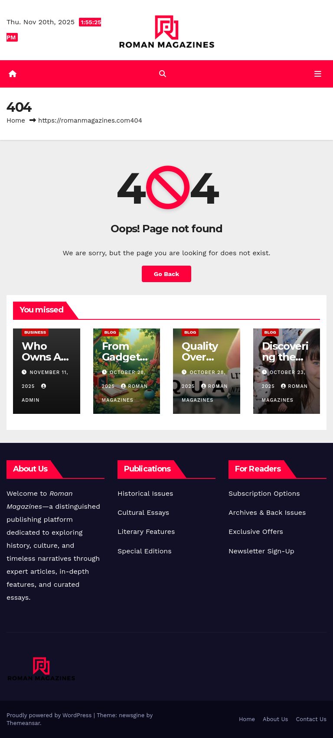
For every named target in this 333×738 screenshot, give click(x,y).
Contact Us (311, 719)
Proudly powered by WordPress (50, 715)
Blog (110, 332)
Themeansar (23, 723)
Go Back (166, 273)
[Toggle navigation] (317, 74)
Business (35, 332)
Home (16, 120)
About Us (275, 719)
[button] (162, 74)
